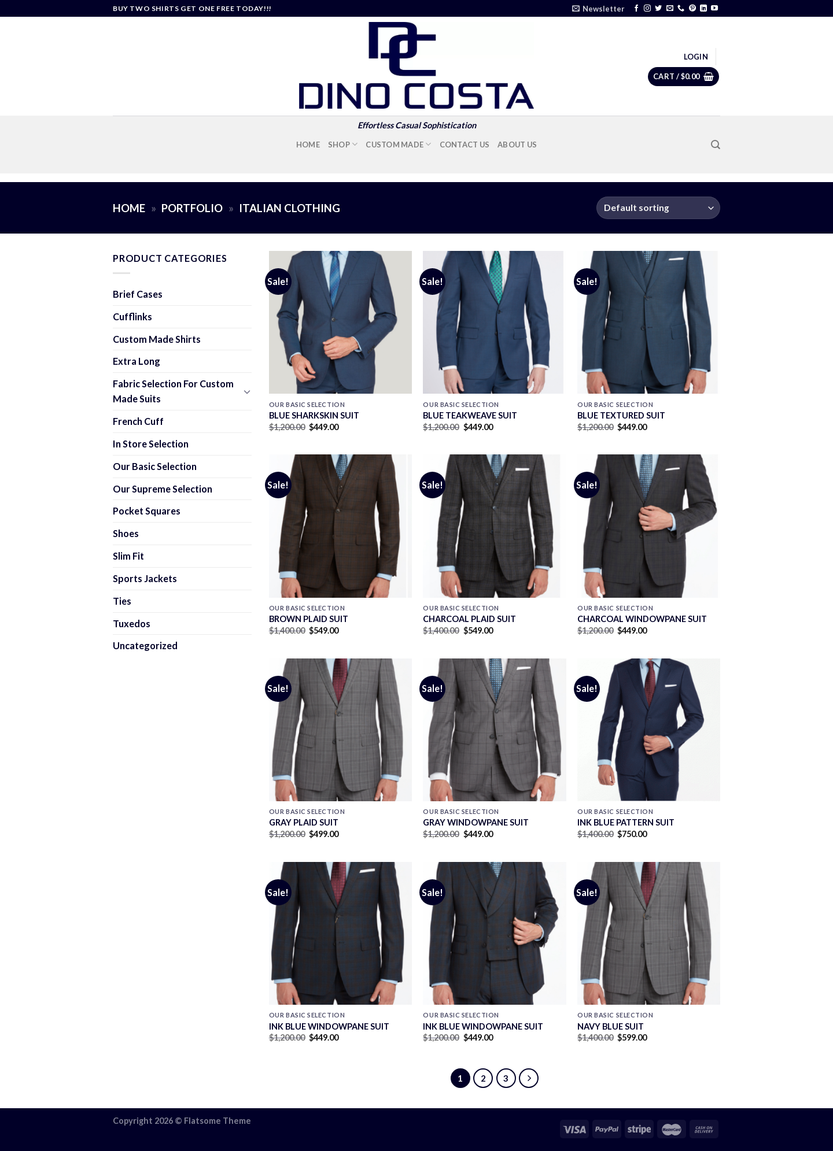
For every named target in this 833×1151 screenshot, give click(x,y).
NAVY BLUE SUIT (610, 1026)
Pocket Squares (146, 510)
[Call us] (680, 9)
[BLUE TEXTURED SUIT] (648, 322)
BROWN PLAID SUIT (308, 619)
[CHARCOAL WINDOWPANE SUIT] (648, 525)
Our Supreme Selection (162, 488)
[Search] (715, 145)
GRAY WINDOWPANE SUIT (476, 822)
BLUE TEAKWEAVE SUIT (470, 415)
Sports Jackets (145, 578)
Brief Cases (138, 293)
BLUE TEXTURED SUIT (621, 415)
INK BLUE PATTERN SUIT (625, 822)
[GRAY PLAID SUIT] (340, 729)
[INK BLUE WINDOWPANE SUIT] (340, 933)
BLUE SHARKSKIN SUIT (314, 415)
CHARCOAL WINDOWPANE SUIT (642, 619)
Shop (343, 144)
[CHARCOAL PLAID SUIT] (494, 525)
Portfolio (192, 208)
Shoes (126, 533)
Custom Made (398, 144)
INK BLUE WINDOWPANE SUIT (329, 1026)
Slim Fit (128, 555)
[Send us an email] (669, 9)
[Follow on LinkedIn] (703, 9)
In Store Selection (151, 443)
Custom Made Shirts (157, 339)
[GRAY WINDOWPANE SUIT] (494, 729)
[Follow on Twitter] (658, 9)
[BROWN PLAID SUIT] (340, 525)
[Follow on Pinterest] (692, 9)
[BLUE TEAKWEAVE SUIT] (494, 322)
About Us (517, 144)
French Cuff (138, 421)
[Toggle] (247, 391)
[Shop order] (658, 208)
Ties (122, 600)
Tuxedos (131, 623)
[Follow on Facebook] (636, 9)
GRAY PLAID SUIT (303, 822)
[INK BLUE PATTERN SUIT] (648, 729)
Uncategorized (145, 645)
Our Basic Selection (155, 466)
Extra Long (136, 361)
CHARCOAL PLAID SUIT (469, 619)
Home (308, 144)
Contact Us (465, 144)
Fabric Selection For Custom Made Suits (173, 391)
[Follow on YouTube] (714, 9)
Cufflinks (132, 316)
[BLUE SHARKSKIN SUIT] (340, 322)
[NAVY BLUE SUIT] (648, 933)
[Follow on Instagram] (647, 9)
